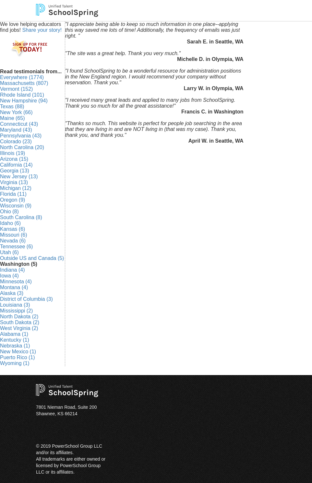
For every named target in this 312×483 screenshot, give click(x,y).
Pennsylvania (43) (21, 135)
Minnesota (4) (16, 281)
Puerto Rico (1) (17, 357)
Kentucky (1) (14, 340)
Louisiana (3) (15, 305)
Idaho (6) (10, 223)
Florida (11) (13, 194)
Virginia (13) (14, 182)
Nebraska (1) (15, 345)
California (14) (16, 165)
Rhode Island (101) (22, 95)
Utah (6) (9, 252)
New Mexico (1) (18, 351)
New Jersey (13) (19, 176)
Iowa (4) (9, 275)
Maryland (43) (16, 130)
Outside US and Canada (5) (32, 258)
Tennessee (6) (16, 246)
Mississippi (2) (16, 310)
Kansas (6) (12, 229)
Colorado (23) (16, 141)
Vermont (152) (16, 89)
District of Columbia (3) (26, 299)
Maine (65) (12, 118)
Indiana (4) (12, 270)
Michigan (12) (15, 188)
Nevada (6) (13, 240)
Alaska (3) (11, 293)
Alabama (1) (14, 334)
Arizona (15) (14, 159)
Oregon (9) (12, 200)
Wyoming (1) (15, 363)
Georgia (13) (14, 170)
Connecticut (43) (19, 124)
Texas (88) (12, 106)
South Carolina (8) (21, 217)
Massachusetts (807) (24, 83)
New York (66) (16, 112)
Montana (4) (14, 287)
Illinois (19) (12, 153)
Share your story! (42, 30)
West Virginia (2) (19, 328)
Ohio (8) (9, 211)
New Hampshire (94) (24, 100)
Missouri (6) (13, 235)
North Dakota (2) (19, 316)
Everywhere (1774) (22, 77)
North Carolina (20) (22, 147)
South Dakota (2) (19, 322)
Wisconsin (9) (15, 205)
